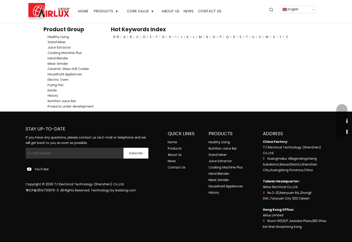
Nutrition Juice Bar (62, 101)
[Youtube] (38, 169)
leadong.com (125, 190)
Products (175, 148)
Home (172, 142)
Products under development (71, 106)
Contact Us (176, 167)
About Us (175, 154)
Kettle (52, 90)
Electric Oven (58, 79)
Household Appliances (65, 74)
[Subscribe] (135, 153)
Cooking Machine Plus (65, 53)
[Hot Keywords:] (271, 10)
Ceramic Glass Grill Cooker (68, 69)
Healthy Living (58, 37)
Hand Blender (58, 58)
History (53, 95)
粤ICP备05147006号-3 (42, 190)
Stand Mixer (57, 42)
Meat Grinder (58, 63)
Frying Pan (56, 85)
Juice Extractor (59, 47)
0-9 (116, 37)
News (172, 161)
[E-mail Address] (73, 153)
